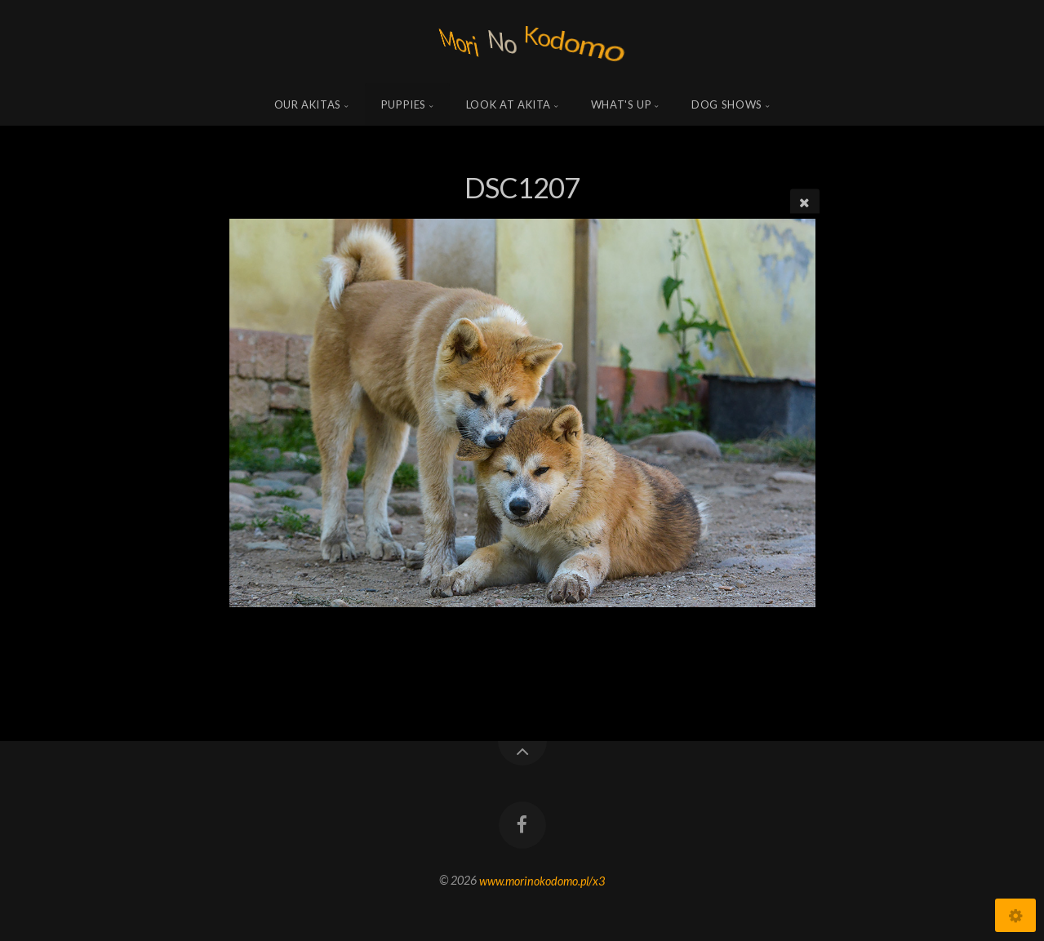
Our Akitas (308, 104)
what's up (621, 104)
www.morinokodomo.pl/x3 (542, 880)
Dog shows (726, 104)
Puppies (404, 104)
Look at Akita (508, 104)
